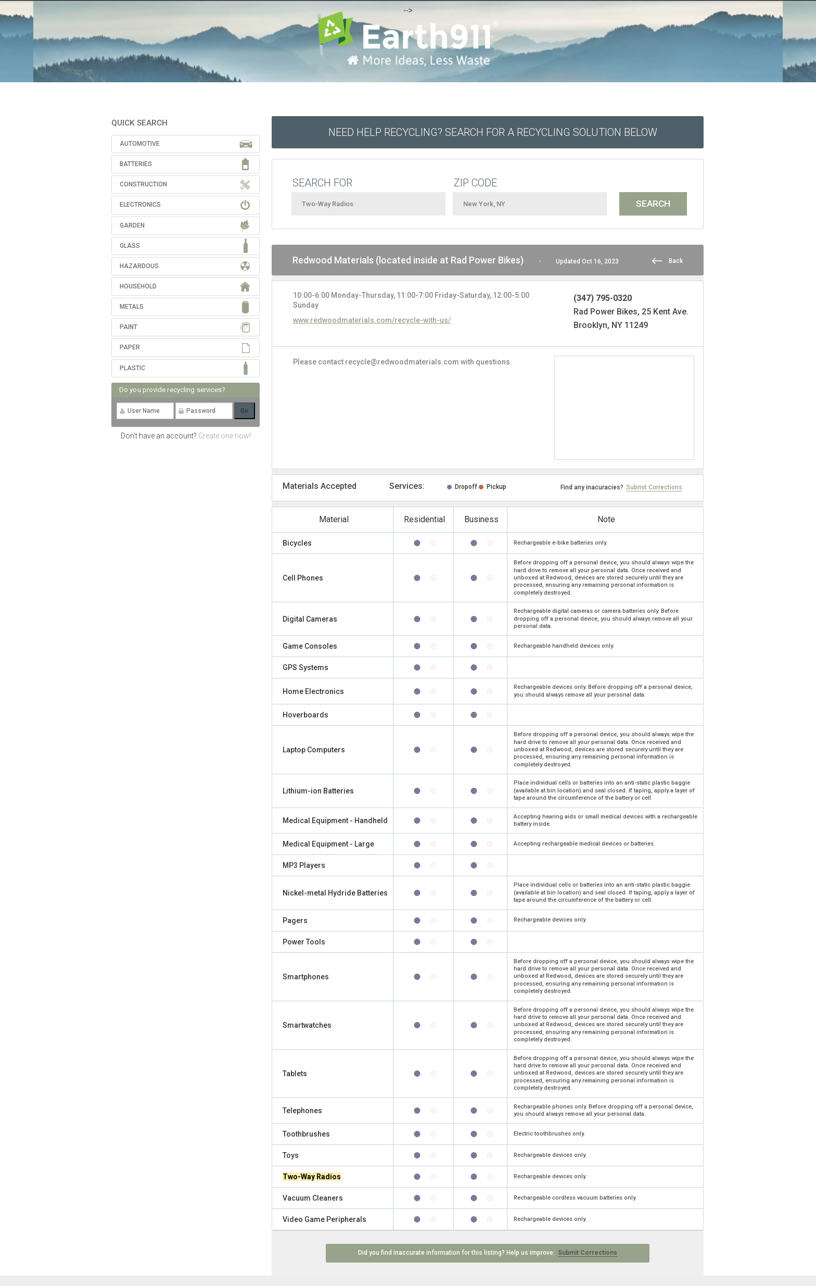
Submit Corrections (654, 487)
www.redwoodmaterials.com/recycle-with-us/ (372, 320)
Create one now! (224, 436)
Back (676, 260)
